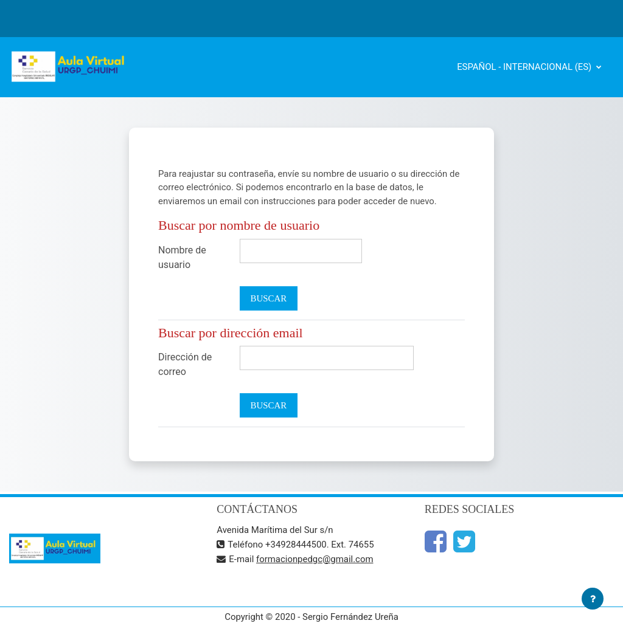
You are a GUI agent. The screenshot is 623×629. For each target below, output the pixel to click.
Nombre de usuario (182, 257)
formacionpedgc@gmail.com (314, 559)
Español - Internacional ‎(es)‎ (525, 66)
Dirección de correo (185, 364)
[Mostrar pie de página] (593, 599)
